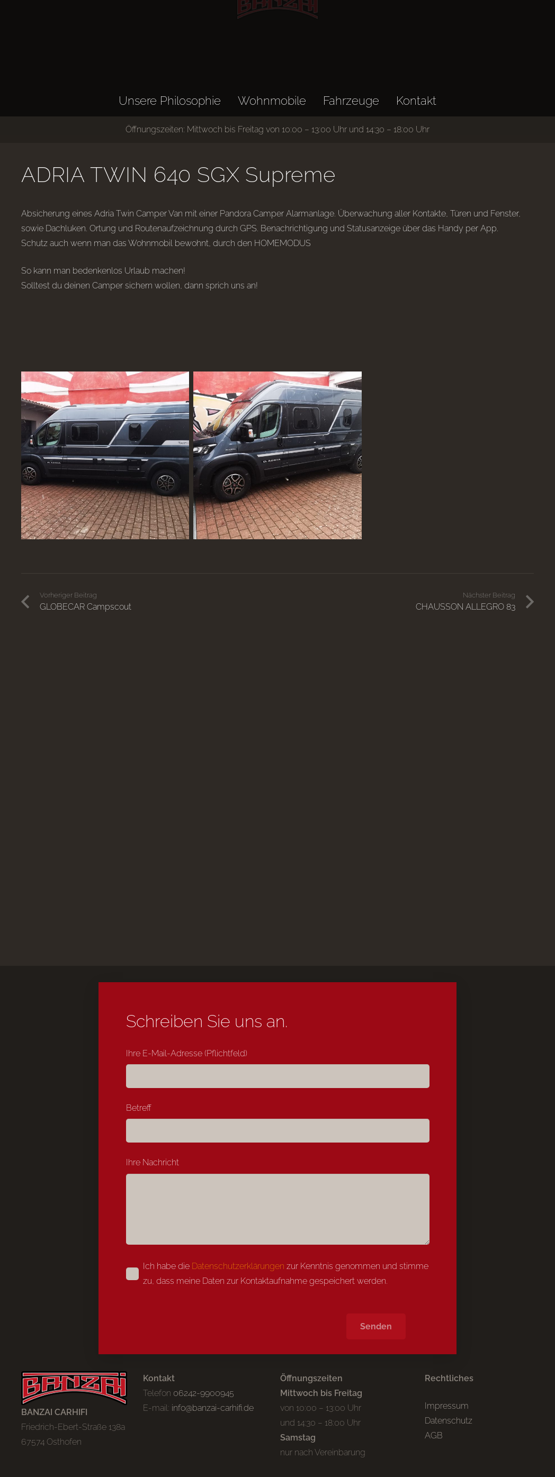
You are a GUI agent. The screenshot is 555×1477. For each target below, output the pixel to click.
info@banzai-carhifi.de (213, 1408)
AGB (434, 1435)
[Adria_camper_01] (105, 455)
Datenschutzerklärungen (238, 1266)
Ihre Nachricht (277, 1201)
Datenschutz (448, 1421)
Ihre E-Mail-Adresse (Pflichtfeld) (277, 1068)
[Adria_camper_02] (277, 455)
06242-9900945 (203, 1393)
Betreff (277, 1123)
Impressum (447, 1406)
